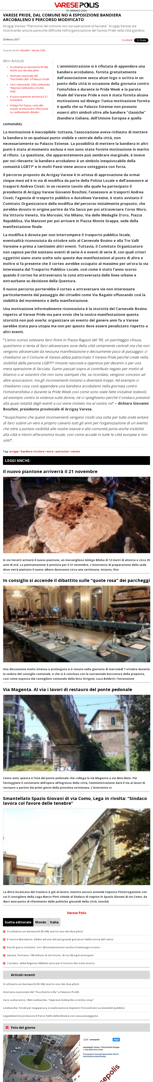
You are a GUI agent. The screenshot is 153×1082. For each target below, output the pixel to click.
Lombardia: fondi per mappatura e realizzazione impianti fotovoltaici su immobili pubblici (64, 1008)
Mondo (40, 922)
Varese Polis (76, 913)
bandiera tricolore (32, 451)
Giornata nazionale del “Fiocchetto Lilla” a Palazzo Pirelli (29, 77)
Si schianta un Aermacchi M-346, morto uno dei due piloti (29, 68)
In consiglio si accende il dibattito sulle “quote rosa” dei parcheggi (76, 580)
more (50, 451)
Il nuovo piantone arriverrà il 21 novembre (29, 98)
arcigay (14, 451)
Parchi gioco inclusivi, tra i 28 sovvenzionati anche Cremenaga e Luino (53, 947)
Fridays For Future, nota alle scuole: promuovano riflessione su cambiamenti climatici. (29, 109)
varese (75, 451)
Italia (54, 922)
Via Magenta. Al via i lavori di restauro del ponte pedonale (67, 689)
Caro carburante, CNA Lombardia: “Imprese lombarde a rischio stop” (30, 88)
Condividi (127, 40)
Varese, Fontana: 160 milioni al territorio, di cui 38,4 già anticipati (50, 955)
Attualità (24, 50)
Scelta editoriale (18, 922)
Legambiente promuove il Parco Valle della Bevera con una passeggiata (50, 1016)
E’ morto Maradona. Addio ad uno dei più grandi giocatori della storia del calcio (60, 939)
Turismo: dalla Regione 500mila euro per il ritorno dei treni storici (50, 963)
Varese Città (38, 50)
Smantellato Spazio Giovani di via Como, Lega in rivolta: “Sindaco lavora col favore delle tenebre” (75, 800)
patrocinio (62, 451)
